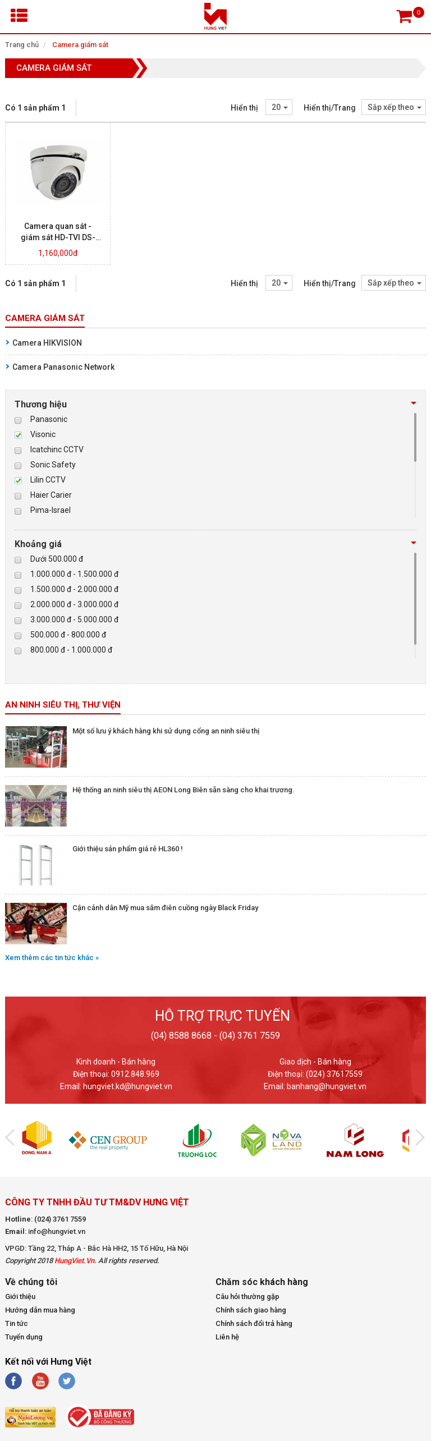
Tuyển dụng (24, 1337)
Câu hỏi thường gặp (247, 1296)
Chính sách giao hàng (251, 1310)
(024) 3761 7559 (60, 1219)
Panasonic (48, 419)
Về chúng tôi (31, 1282)
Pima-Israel (50, 510)
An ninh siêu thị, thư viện (63, 705)
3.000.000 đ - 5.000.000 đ (74, 619)
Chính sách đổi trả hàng (254, 1323)
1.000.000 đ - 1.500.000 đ (74, 574)
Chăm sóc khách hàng (262, 1282)
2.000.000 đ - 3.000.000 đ (74, 604)
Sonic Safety (53, 464)
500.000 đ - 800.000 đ (68, 634)
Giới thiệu (20, 1296)
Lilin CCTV (48, 479)
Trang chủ (22, 44)
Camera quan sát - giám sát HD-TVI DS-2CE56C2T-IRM (58, 237)
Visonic (43, 434)
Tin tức (16, 1323)
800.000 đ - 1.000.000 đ (71, 649)
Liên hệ (227, 1337)
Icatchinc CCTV (57, 449)
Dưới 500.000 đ (56, 558)
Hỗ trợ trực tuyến (222, 1016)
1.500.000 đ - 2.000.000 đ (74, 589)
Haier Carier (51, 494)
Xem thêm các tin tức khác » (52, 957)
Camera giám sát (80, 44)
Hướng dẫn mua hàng (40, 1310)
